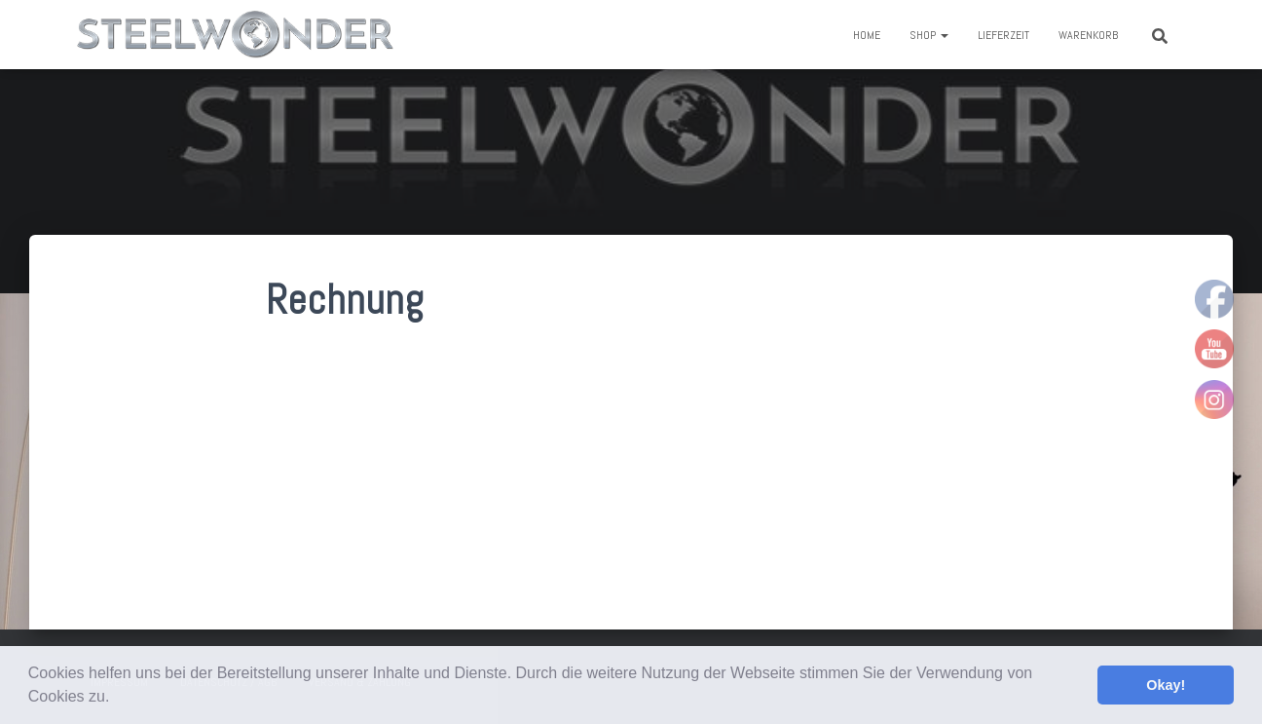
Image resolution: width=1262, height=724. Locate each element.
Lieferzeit (1003, 35)
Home (866, 35)
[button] (117, 699)
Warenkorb (1088, 35)
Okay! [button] (1165, 685)
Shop (928, 35)
